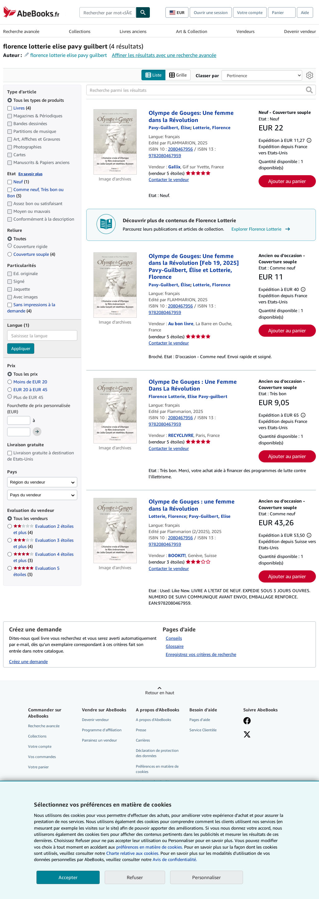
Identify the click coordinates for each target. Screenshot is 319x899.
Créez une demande (28, 661)
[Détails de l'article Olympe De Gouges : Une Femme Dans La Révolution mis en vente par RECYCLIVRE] (115, 410)
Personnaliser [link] (206, 877)
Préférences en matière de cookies (157, 769)
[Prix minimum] (18, 420)
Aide (305, 12)
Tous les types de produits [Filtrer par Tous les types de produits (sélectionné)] (36, 100)
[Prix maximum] (18, 432)
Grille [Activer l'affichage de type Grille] (178, 75)
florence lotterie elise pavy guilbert (68, 55)
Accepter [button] (68, 877)
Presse (141, 730)
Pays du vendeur (25, 495)
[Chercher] (143, 12)
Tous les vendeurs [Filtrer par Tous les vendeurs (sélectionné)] (31, 518)
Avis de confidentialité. (175, 859)
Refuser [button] (135, 877)
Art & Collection (191, 31)
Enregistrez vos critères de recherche (201, 654)
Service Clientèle (203, 730)
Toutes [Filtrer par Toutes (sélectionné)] (17, 238)
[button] (309, 90)
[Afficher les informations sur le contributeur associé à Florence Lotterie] (212, 127)
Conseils (174, 638)
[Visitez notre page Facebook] (247, 721)
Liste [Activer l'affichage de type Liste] (153, 75)
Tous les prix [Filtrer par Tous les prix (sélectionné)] (23, 374)
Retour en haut (159, 692)
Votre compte (250, 12)
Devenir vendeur (300, 31)
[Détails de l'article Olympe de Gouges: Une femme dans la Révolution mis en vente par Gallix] (115, 142)
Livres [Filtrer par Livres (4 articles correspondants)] (19, 107)
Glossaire (174, 646)
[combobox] (107, 12)
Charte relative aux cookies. (133, 853)
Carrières (143, 740)
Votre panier (38, 767)
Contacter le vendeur (169, 179)
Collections (79, 31)
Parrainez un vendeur (99, 740)
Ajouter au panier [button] (287, 181)
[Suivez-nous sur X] (247, 735)
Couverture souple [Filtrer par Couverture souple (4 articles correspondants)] (31, 254)
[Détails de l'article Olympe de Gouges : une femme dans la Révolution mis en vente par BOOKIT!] (115, 531)
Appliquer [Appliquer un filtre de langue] (20, 348)
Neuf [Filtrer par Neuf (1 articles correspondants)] (18, 182)
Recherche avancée (21, 31)
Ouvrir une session (211, 12)
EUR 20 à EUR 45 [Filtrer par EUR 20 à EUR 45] (28, 389)
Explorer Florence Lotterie (261, 229)
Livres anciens (133, 31)
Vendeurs (245, 31)
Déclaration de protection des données (157, 753)
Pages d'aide (199, 719)
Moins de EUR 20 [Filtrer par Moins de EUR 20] (27, 381)
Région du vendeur (27, 482)
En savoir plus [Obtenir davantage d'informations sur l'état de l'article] (30, 173)
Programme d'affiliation (101, 730)
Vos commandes (42, 757)
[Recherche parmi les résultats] (201, 90)
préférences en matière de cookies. (149, 847)
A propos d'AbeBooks (153, 719)
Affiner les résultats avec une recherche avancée (164, 55)
